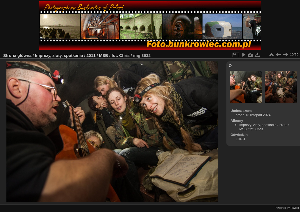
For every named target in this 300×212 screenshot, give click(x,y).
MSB (103, 55)
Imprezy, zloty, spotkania (59, 55)
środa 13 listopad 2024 (253, 115)
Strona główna (17, 55)
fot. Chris (121, 55)
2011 (91, 55)
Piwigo (295, 207)
